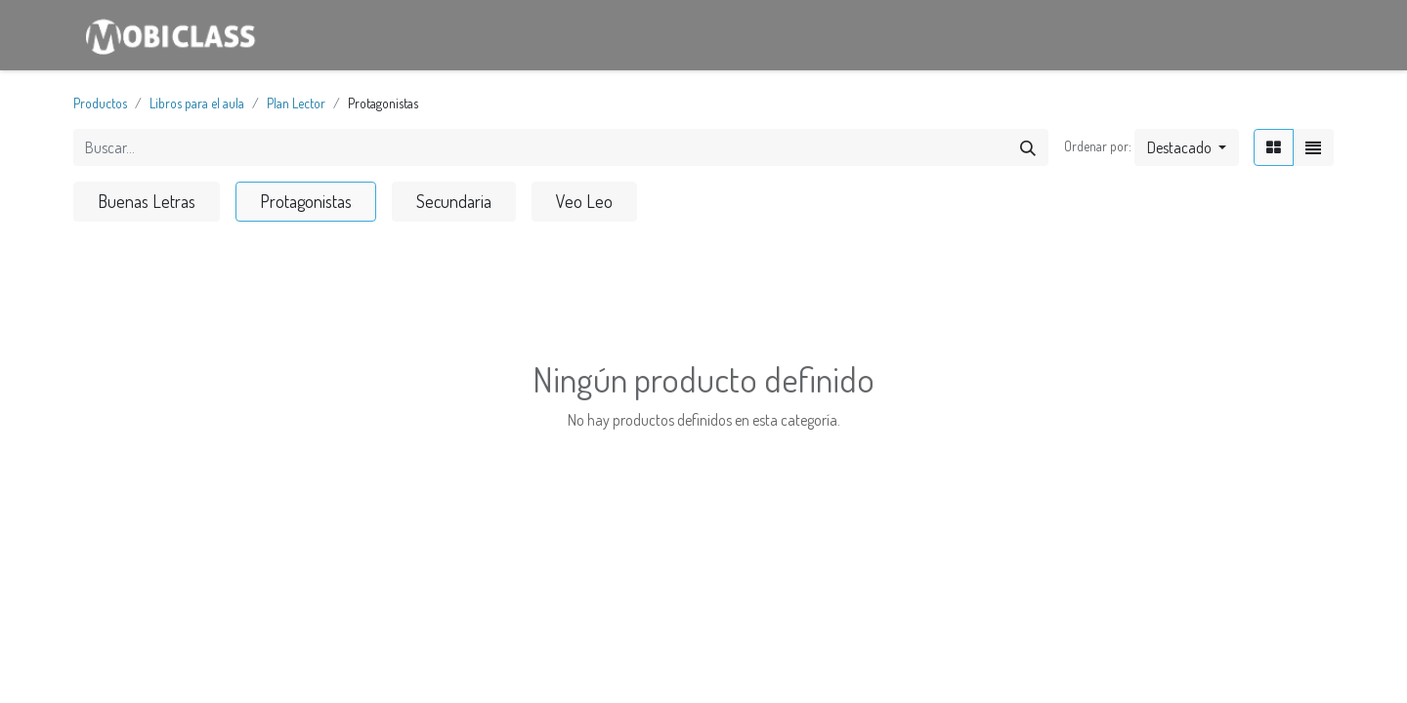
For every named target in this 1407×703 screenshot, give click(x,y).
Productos (100, 103)
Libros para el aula (196, 103)
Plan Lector (296, 103)
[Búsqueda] (1027, 147)
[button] (1186, 147)
